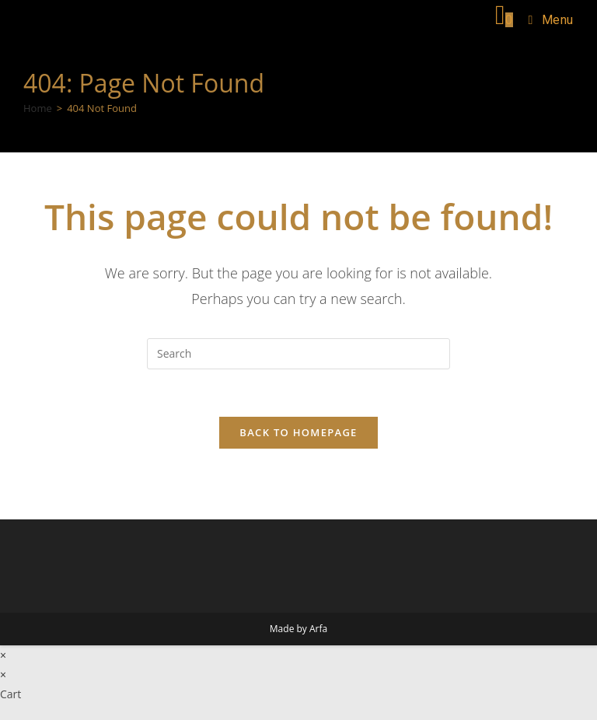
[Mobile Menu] (545, 19)
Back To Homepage (298, 432)
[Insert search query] (298, 353)
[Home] (37, 108)
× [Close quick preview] (3, 655)
